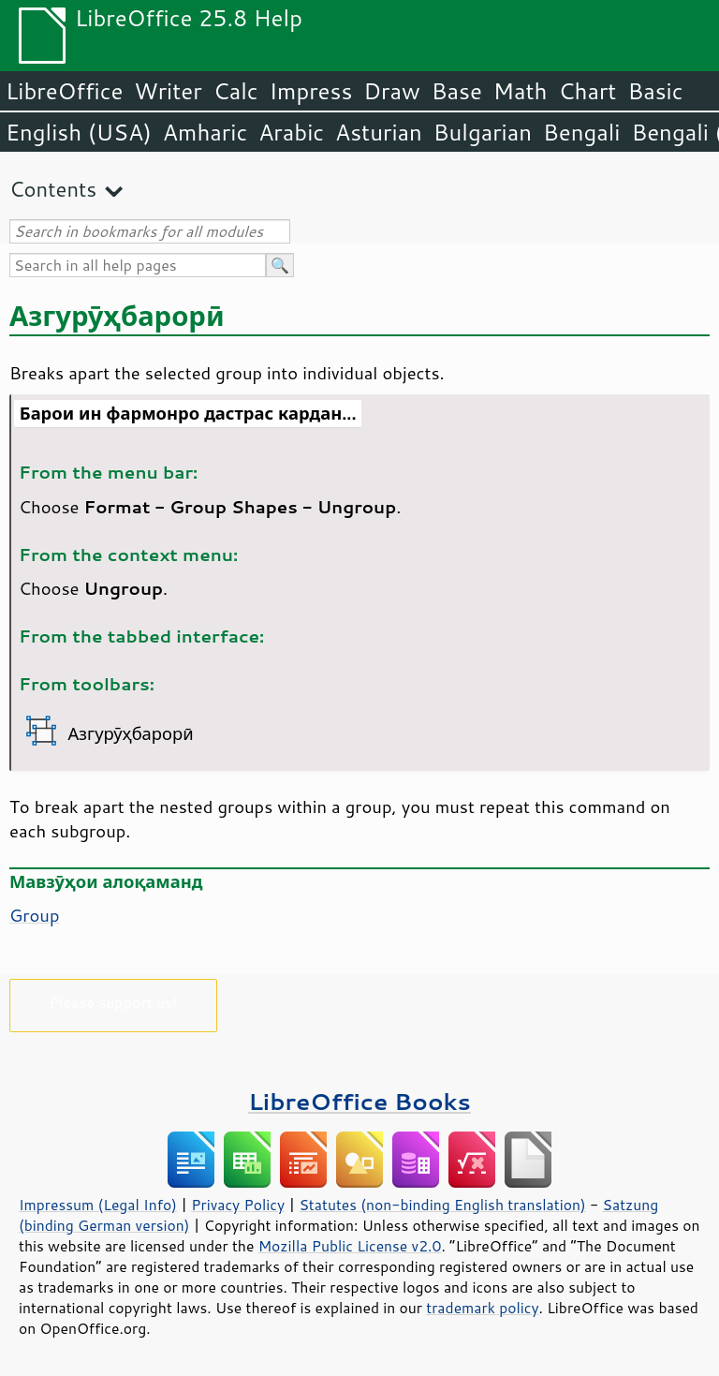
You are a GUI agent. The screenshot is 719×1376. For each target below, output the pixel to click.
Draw (391, 91)
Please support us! (114, 1002)
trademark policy (482, 1307)
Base (457, 91)
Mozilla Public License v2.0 (350, 1245)
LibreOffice (64, 91)
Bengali (581, 132)
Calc (235, 91)
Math (520, 91)
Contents (52, 188)
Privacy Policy (238, 1204)
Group (34, 915)
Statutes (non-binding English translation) (442, 1204)
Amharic (205, 132)
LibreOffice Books (359, 1101)
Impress (311, 91)
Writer (167, 91)
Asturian (378, 132)
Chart (587, 91)
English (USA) (79, 132)
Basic (654, 91)
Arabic (291, 132)
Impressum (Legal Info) (98, 1204)
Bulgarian (482, 132)
